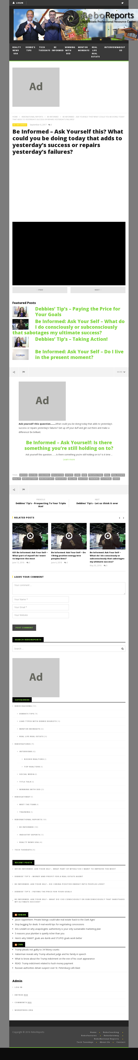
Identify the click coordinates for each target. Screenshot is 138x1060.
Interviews (109, 47)
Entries (21, 1007)
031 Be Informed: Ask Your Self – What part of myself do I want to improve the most (30, 555)
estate (69, 475)
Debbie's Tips (26, 726)
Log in (18, 999)
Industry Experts (29, 847)
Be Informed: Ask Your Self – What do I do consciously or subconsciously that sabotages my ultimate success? (68, 327)
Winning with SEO (70, 50)
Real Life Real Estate (95, 52)
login (19, 3)
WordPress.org (24, 1022)
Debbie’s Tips (30, 49)
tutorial (106, 478)
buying (33, 475)
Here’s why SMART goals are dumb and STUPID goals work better (48, 950)
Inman (22, 927)
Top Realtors (32, 779)
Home (15, 117)
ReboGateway (30, 478)
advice (23, 475)
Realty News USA (16, 50)
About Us (121, 49)
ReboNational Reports (32, 117)
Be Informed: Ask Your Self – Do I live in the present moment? (79, 354)
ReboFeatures (23, 756)
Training (24, 824)
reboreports (47, 478)
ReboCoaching (23, 718)
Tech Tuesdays (44, 49)
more (121, 372)
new (84, 475)
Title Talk (25, 794)
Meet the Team (27, 816)
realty (16, 478)
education (57, 475)
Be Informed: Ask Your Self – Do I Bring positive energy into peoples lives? (68, 555)
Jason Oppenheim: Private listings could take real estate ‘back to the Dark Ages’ (55, 931)
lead (77, 475)
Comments (23, 1014)
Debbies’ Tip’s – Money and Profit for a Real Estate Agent (49, 888)
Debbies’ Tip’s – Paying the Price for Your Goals (77, 312)
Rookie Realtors (34, 771)
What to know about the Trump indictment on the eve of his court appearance (55, 970)
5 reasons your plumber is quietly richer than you (39, 945)
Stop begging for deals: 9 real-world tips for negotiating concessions (49, 936)
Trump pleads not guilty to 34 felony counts (37, 961)
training (94, 478)
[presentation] (36, 627)
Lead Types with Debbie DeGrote (38, 733)
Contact (120, 1054)
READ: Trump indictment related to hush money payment (44, 975)
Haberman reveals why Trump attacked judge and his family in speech (50, 966)
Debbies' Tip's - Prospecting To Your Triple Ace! (41, 503)
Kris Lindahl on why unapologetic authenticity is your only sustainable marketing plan (58, 941)
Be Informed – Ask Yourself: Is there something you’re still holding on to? (68, 445)
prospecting (96, 475)
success (83, 478)
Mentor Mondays (83, 49)
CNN (20, 956)
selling (72, 478)
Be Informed (57, 49)
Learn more (69, 459)
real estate (118, 475)
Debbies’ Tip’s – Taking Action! (71, 339)
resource (61, 478)
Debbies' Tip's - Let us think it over (97, 502)
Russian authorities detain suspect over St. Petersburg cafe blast (47, 980)
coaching (44, 475)
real (107, 475)
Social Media (27, 786)
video (116, 478)
